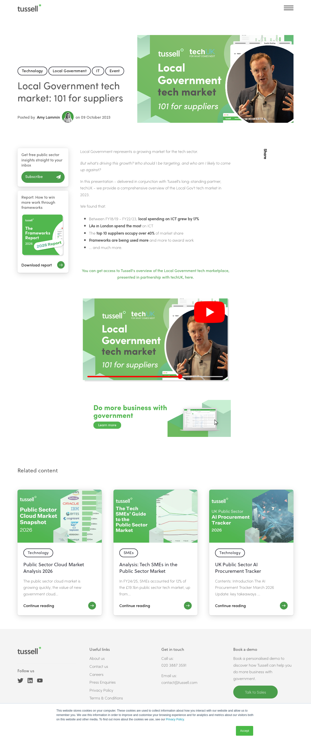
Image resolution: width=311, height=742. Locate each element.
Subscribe (34, 176)
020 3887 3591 (173, 665)
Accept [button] (244, 731)
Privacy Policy (175, 719)
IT (98, 70)
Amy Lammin (55, 117)
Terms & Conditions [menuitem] (106, 698)
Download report (36, 265)
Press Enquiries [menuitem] (102, 682)
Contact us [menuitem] (98, 666)
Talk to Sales (255, 692)
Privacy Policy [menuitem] (101, 690)
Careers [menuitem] (96, 674)
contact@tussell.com (179, 682)
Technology (32, 70)
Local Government (69, 70)
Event (115, 70)
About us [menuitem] (97, 658)
